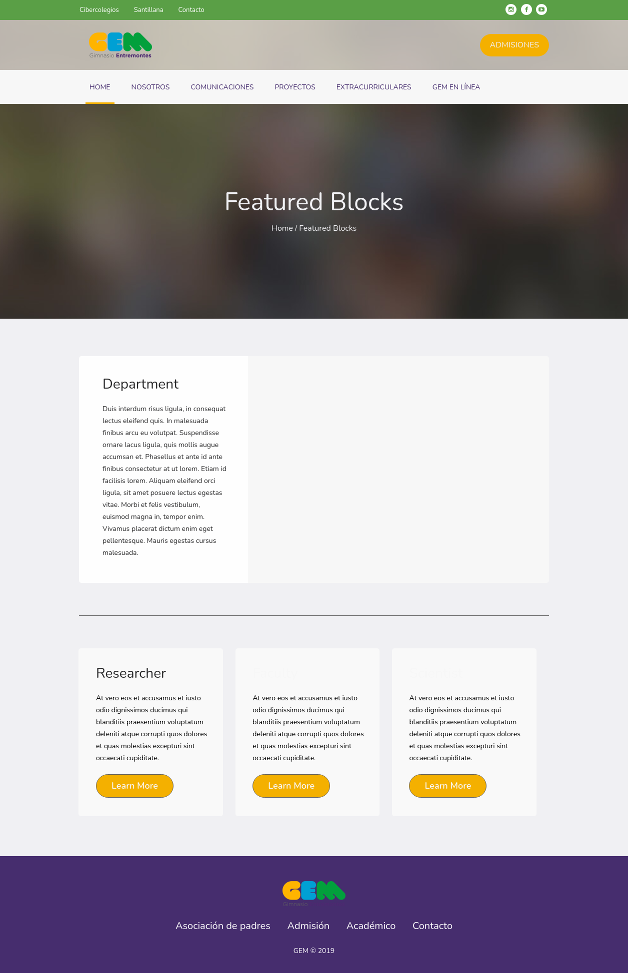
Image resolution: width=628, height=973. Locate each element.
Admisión (309, 926)
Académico (371, 926)
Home (282, 228)
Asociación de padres (223, 926)
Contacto (432, 926)
